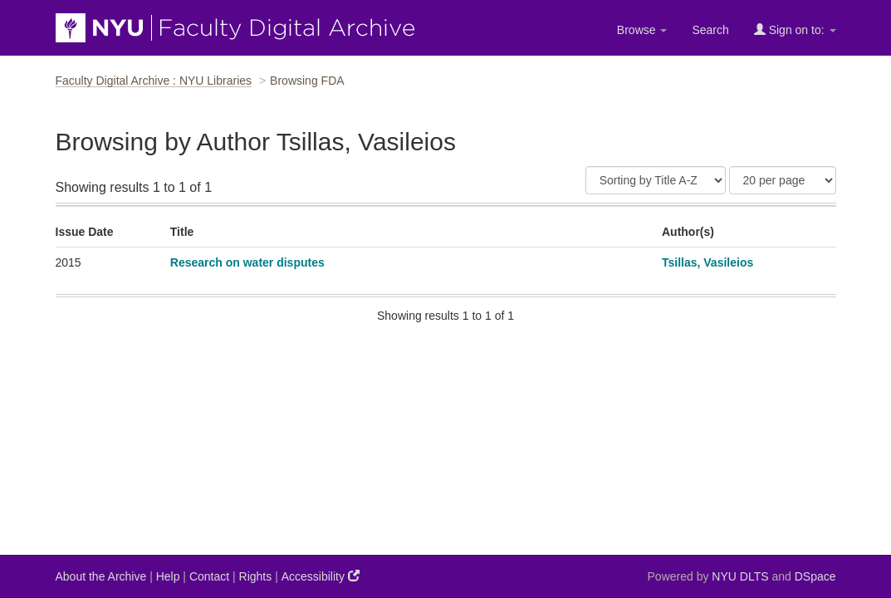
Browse (642, 30)
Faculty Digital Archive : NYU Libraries (154, 80)
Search (710, 30)
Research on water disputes (247, 262)
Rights (255, 576)
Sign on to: (795, 29)
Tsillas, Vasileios (707, 262)
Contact (209, 576)
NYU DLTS (740, 576)
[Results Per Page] (782, 180)
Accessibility (320, 576)
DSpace (815, 576)
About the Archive (101, 576)
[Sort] (655, 180)
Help (168, 576)
